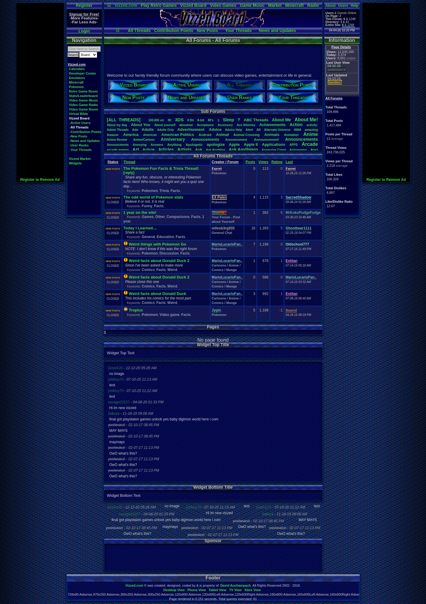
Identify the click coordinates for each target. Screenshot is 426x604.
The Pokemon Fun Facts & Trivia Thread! (161, 168)
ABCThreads (256, 120)
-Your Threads (81, 150)
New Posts (207, 30)
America (130, 134)
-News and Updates (85, 141)
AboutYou (140, 124)
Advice (215, 129)
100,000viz (156, 120)
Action (296, 124)
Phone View (196, 590)
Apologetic (194, 144)
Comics (148, 270)
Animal (222, 134)
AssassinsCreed (274, 150)
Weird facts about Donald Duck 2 (159, 260)
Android (205, 135)
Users (343, 6)
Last (289, 162)
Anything (174, 144)
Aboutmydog (117, 125)
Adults (148, 129)
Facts (175, 191)
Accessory (225, 125)
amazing (311, 129)
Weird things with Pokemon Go (157, 244)
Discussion (169, 253)
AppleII (251, 144)
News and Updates (277, 30)
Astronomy (298, 150)
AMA (297, 129)
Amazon (113, 135)
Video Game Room (83, 109)
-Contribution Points (85, 132)
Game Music (252, 5)
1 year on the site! (140, 212)
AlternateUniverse (277, 129)
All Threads (139, 30)
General (148, 237)
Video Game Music (83, 100)
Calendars (77, 69)
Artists (184, 149)
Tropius (136, 310)
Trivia (164, 191)
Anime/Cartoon (144, 139)
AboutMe (281, 119)
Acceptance (205, 125)
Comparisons (178, 217)
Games (148, 217)
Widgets (75, 163)
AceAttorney (246, 125)
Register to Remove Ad (40, 180)
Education (165, 237)
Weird (172, 270)
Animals (272, 134)
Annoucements (205, 139)
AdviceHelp (233, 129)
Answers (157, 144)
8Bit (190, 120)
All (258, 129)
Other (160, 217)
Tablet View (218, 590)
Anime (310, 134)
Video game (170, 315)
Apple (234, 144)
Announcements (301, 139)
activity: (312, 125)
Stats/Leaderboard (83, 96)
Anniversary (173, 139)
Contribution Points (173, 30)
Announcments (118, 144)
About (330, 6)
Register (84, 5)
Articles (165, 149)
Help (354, 6)
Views (263, 162)
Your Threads (238, 30)
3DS (179, 119)
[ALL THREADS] (124, 119)
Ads (135, 129)
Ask (198, 149)
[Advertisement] (40, 92)
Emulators (77, 78)
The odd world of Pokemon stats (153, 197)
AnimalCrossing (246, 135)
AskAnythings (243, 149)
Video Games (223, 5)
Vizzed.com (125, 5)
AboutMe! (306, 119)
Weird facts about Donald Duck (157, 293)
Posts (250, 162)
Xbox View (253, 590)
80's (210, 120)
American (150, 135)
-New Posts (78, 136)
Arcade (310, 144)
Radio (313, 5)
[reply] (129, 173)
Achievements (272, 124)
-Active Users (80, 123)
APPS (293, 144)
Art (135, 149)
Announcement (236, 139)
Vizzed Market (80, 159)
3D (170, 120)
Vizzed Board (193, 5)
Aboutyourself (164, 125)
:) (218, 120)
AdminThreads (118, 129)
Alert (249, 129)
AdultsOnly (165, 129)
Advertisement (191, 129)
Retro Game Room (83, 91)
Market (275, 5)
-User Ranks (79, 145)
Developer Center (82, 73)
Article (149, 149)
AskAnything (215, 150)
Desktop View (173, 590)
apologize (216, 144)
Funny (147, 206)
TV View (235, 590)
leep (228, 119)
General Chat (222, 232)
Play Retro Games (159, 5)
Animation (291, 135)
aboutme (186, 125)
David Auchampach (235, 585)
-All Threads (79, 127)
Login (84, 31)
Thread (129, 162)
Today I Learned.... (140, 228)
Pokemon (76, 87)
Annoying (139, 144)
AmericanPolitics (177, 134)
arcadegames (118, 150)
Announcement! (266, 139)
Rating (277, 162)
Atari (314, 150)
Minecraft (294, 5)
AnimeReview (117, 139)
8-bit (200, 120)
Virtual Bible (78, 114)
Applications (273, 144)
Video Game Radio (83, 105)
